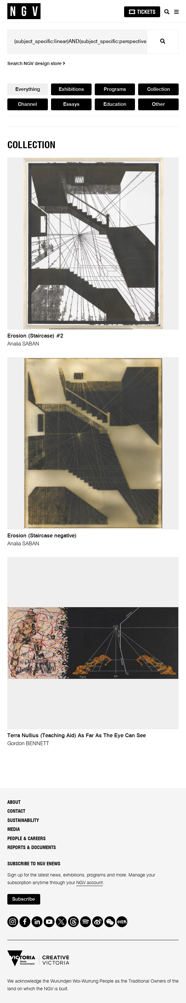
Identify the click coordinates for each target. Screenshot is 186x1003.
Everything (27, 89)
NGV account (89, 883)
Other (158, 104)
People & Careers (26, 838)
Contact (16, 811)
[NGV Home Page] (24, 11)
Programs (115, 89)
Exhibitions (71, 89)
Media (13, 829)
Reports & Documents (31, 847)
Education (114, 104)
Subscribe (23, 899)
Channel (27, 104)
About (13, 802)
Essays (71, 104)
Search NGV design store (36, 64)
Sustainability (23, 820)
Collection (158, 89)
